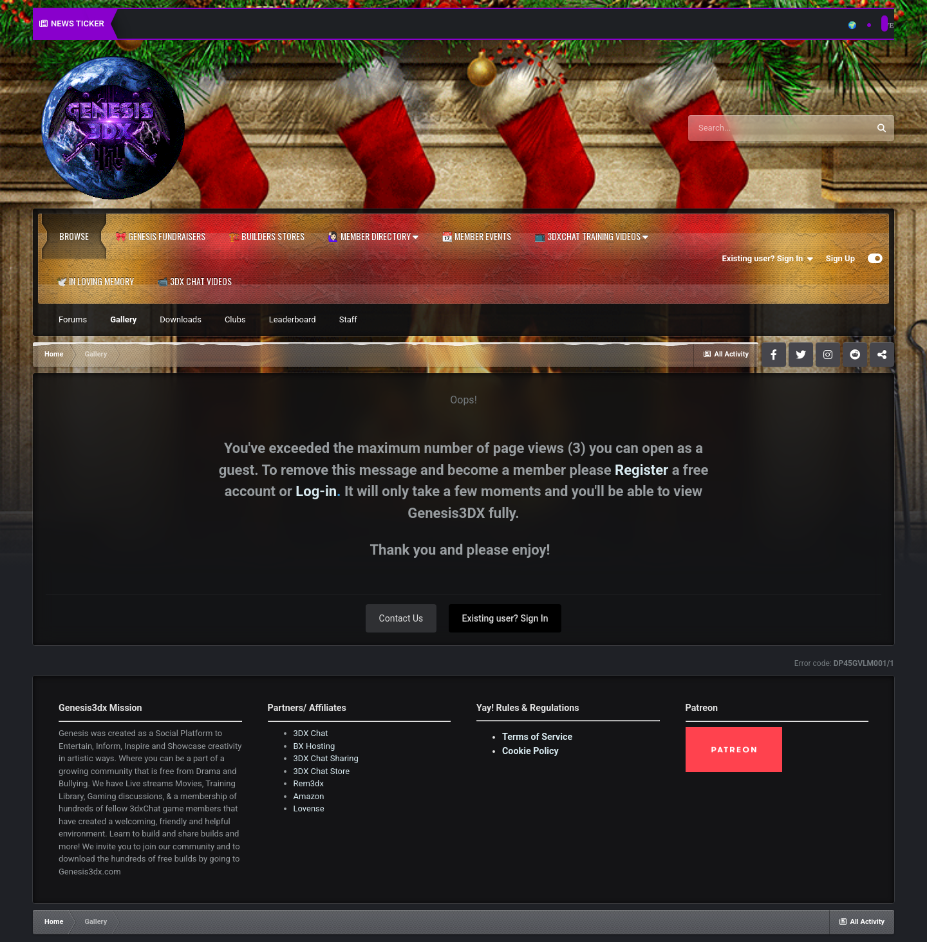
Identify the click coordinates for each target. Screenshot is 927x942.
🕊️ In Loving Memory (94, 281)
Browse (74, 236)
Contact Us (401, 618)
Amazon (309, 796)
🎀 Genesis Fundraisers (160, 236)
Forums (73, 319)
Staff (348, 319)
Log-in (316, 491)
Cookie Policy (530, 751)
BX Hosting (314, 746)
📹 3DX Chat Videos (194, 281)
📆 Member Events (476, 236)
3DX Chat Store (322, 771)
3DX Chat (311, 733)
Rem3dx (309, 783)
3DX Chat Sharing (326, 758)
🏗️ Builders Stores (266, 236)
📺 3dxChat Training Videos (591, 236)
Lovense (309, 808)
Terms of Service (537, 737)
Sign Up (840, 258)
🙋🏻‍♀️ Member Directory (373, 236)
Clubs (235, 319)
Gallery (123, 319)
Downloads (180, 319)
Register (641, 470)
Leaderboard (292, 319)
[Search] (746, 128)
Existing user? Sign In (767, 258)
